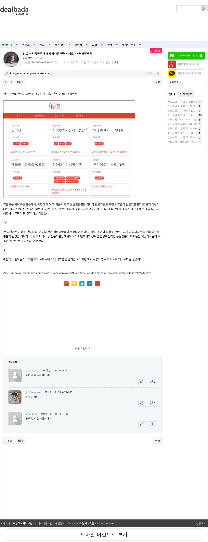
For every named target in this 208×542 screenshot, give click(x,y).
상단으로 (201, 523)
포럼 (94, 44)
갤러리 (78, 44)
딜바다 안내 (128, 44)
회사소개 (5, 523)
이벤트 (26, 44)
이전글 (8, 82)
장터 (109, 44)
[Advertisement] (152, 20)
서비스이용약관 (43, 523)
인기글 (172, 94)
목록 (157, 82)
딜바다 (7, 44)
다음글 (20, 82)
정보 (42, 44)
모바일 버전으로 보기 (104, 534)
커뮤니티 (60, 44)
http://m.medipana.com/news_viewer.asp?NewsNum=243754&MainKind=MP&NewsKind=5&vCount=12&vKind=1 (81, 273)
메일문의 (60, 523)
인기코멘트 (186, 94)
